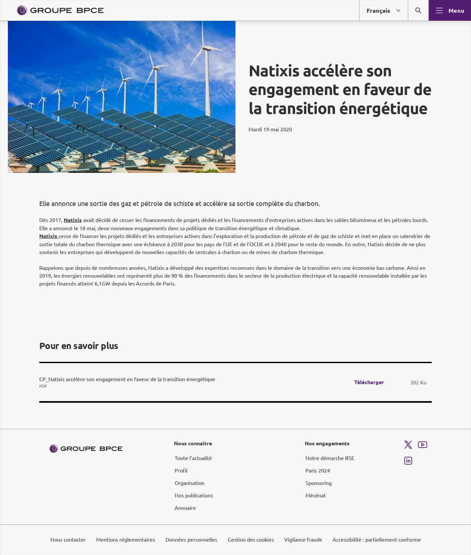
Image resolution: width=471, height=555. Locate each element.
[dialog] (235, 277)
